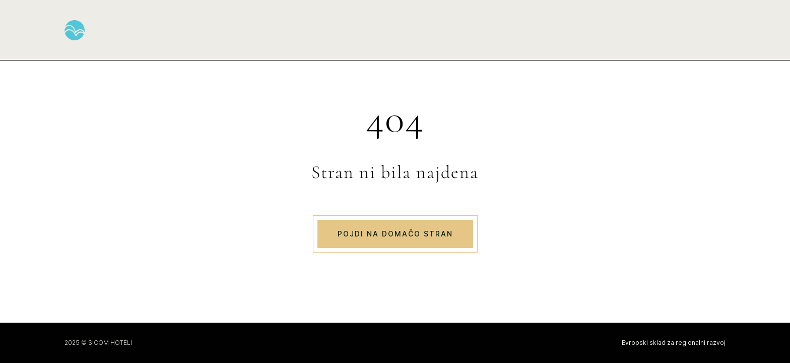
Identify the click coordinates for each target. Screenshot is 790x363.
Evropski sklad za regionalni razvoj (674, 342)
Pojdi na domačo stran (395, 233)
